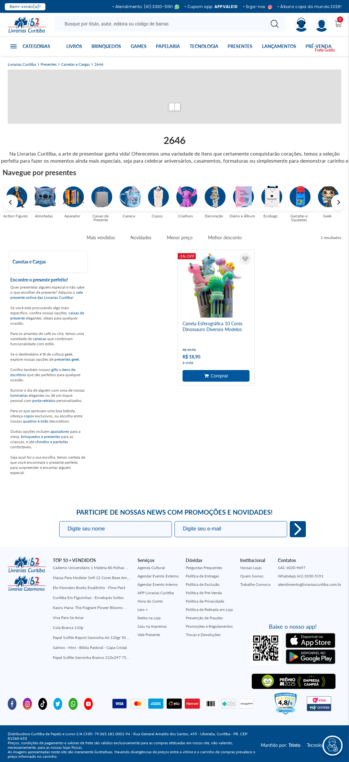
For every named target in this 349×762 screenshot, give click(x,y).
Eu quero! (298, 529)
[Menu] (322, 24)
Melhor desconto (225, 237)
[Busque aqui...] (161, 24)
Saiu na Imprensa (151, 626)
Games (138, 46)
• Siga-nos (257, 7)
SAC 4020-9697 (292, 567)
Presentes (240, 46)
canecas (39, 338)
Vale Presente (148, 634)
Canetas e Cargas (75, 64)
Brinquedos (106, 46)
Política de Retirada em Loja (209, 609)
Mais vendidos (101, 237)
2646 (98, 64)
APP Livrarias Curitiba (155, 592)
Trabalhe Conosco (255, 584)
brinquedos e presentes (40, 436)
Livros (74, 46)
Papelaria (168, 46)
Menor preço (180, 237)
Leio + (142, 609)
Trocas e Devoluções (203, 634)
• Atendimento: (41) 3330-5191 (145, 7)
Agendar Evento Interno (157, 584)
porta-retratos (43, 400)
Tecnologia (204, 46)
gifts (54, 369)
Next (338, 202)
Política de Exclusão (203, 584)
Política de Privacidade (205, 601)
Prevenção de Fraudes (204, 617)
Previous (10, 202)
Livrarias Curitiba (22, 64)
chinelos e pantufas (51, 441)
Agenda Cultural (151, 567)
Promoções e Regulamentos (209, 626)
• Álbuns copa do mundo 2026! (310, 7)
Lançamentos (279, 46)
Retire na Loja (149, 617)
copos (29, 416)
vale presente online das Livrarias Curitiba (46, 295)
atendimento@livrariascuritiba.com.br (309, 584)
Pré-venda (319, 46)
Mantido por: (280, 745)
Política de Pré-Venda (204, 592)
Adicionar (216, 375)
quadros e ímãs (35, 421)
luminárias (19, 395)
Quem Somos (251, 576)
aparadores (60, 431)
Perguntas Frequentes (204, 567)
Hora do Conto (150, 601)
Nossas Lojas (251, 567)
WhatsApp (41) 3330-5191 (301, 576)
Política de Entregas (202, 576)
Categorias (36, 46)
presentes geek (66, 359)
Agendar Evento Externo (158, 576)
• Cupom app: (211, 7)
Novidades (140, 237)
